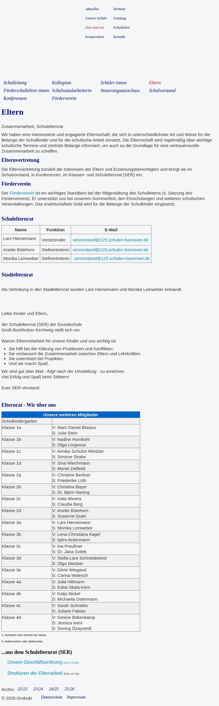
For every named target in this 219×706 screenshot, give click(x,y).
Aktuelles (92, 9)
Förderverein (64, 98)
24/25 (54, 689)
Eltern (155, 82)
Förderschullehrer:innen (26, 90)
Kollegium (61, 82)
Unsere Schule (96, 18)
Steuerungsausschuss (120, 90)
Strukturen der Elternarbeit (34, 673)
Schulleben (121, 27)
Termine (119, 9)
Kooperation (94, 36)
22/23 (22, 689)
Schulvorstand (162, 90)
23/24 (38, 689)
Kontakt (119, 36)
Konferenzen (15, 98)
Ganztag (119, 18)
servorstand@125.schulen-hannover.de (110, 239)
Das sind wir (94, 27)
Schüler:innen (114, 82)
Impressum (76, 697)
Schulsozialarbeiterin (72, 90)
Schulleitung (15, 82)
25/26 (69, 689)
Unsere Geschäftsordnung (43, 662)
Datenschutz (51, 697)
